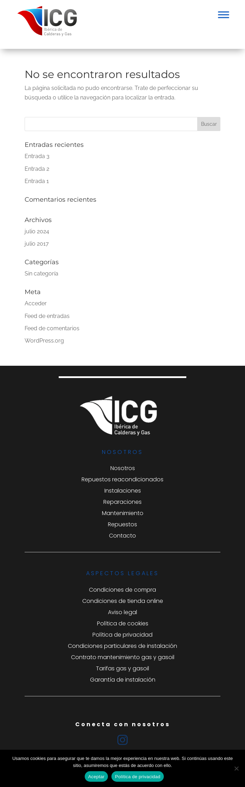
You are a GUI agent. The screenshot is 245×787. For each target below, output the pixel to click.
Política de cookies (122, 623)
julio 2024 (37, 231)
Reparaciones (122, 502)
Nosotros (122, 468)
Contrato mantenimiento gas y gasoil (122, 657)
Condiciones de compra (122, 590)
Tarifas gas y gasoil (122, 668)
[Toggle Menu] (223, 14)
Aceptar (96, 776)
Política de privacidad (122, 635)
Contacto (122, 536)
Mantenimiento (122, 513)
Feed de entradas (47, 316)
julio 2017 (37, 243)
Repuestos (122, 524)
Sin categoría (41, 273)
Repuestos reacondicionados (122, 479)
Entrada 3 (37, 156)
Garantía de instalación (122, 680)
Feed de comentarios (52, 328)
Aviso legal (122, 612)
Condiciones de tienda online (122, 601)
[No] (236, 768)
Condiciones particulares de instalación (122, 646)
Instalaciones (122, 491)
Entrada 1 (37, 181)
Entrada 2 (37, 168)
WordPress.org (44, 340)
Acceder (36, 303)
